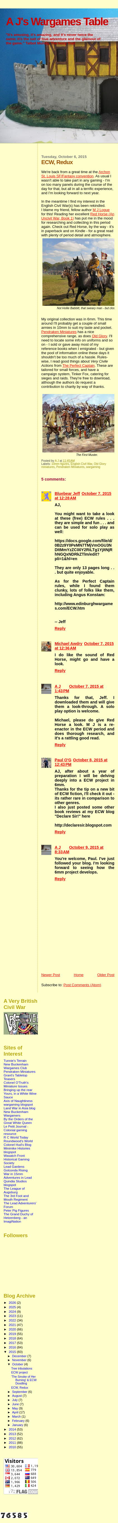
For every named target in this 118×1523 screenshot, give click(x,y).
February (19, 1420)
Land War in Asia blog (19, 1108)
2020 (13, 1329)
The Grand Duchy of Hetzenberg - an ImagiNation (18, 1217)
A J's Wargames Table (57, 21)
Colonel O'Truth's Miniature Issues (16, 1084)
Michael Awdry (68, 643)
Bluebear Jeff (67, 493)
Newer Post (50, 975)
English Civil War (81, 463)
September (20, 1391)
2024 (13, 1311)
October (18, 1364)
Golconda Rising (16, 1170)
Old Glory (99, 336)
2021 (13, 1325)
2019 (13, 1334)
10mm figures (60, 463)
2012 (13, 1438)
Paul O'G (63, 760)
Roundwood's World (18, 1141)
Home (79, 975)
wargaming (93, 467)
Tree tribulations (21, 1368)
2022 (13, 1320)
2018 (13, 1338)
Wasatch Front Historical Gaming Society (16, 1159)
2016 (13, 1347)
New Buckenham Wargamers (16, 1113)
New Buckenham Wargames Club (16, 1066)
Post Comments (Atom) (82, 985)
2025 (13, 1307)
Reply (60, 628)
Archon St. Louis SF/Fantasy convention (75, 174)
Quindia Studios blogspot (15, 1183)
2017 (13, 1343)
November (19, 1360)
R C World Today (16, 1137)
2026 (13, 1302)
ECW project (19, 1372)
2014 (13, 1429)
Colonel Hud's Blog (17, 1144)
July (15, 1400)
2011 (13, 1442)
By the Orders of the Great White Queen (18, 1120)
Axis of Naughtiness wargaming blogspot (18, 1102)
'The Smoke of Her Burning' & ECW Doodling (24, 1380)
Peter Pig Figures (16, 1210)
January (18, 1425)
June (16, 1404)
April (15, 1412)
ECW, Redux (19, 1387)
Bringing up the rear (18, 1090)
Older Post (105, 975)
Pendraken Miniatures (58, 332)
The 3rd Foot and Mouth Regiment (16, 1197)
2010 (13, 1447)
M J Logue (101, 210)
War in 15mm (13, 1174)
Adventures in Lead (18, 1177)
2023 (13, 1316)
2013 (13, 1434)
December (19, 1356)
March (17, 1416)
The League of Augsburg (14, 1190)
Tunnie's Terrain (15, 1060)
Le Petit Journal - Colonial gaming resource (16, 1129)
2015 (13, 1352)
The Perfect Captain (78, 365)
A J (58, 686)
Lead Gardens (14, 1166)
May (15, 1408)
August (17, 1395)
